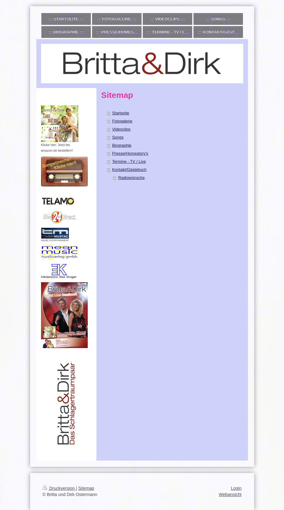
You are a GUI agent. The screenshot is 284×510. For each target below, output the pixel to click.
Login (236, 488)
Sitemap (86, 488)
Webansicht (230, 494)
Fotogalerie (122, 121)
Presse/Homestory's (130, 153)
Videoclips (121, 129)
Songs (117, 137)
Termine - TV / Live (129, 161)
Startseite (120, 113)
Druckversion (59, 488)
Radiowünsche (131, 177)
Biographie (121, 145)
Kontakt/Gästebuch (129, 169)
